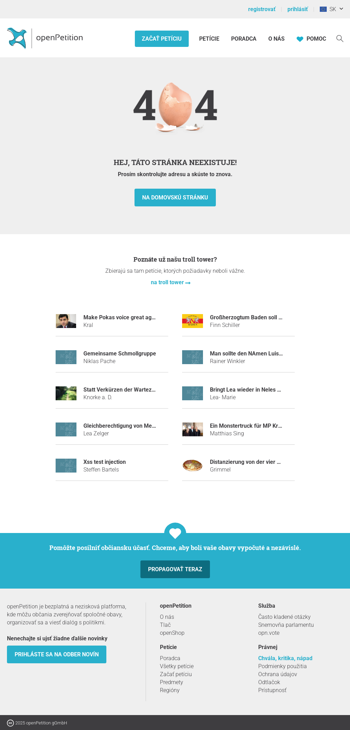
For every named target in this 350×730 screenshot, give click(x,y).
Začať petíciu (162, 38)
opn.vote (268, 633)
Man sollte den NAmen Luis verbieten (257, 353)
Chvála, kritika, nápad (285, 658)
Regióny (170, 690)
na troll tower (168, 282)
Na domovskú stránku (175, 197)
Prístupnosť (272, 690)
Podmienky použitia (282, 666)
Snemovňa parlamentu (286, 625)
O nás (276, 38)
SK (328, 9)
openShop (172, 633)
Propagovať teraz (175, 569)
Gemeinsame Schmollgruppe (119, 353)
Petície (210, 38)
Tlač (165, 625)
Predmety (171, 682)
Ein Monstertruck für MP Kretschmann (258, 426)
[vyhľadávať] (339, 38)
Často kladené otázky (284, 617)
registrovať (262, 9)
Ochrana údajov (277, 674)
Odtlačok (269, 682)
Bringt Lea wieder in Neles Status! (252, 389)
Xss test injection (104, 462)
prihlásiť (297, 9)
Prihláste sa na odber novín (57, 654)
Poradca (244, 38)
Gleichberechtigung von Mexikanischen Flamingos (146, 426)
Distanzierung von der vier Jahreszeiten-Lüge (267, 462)
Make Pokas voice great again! (122, 317)
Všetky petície (177, 666)
